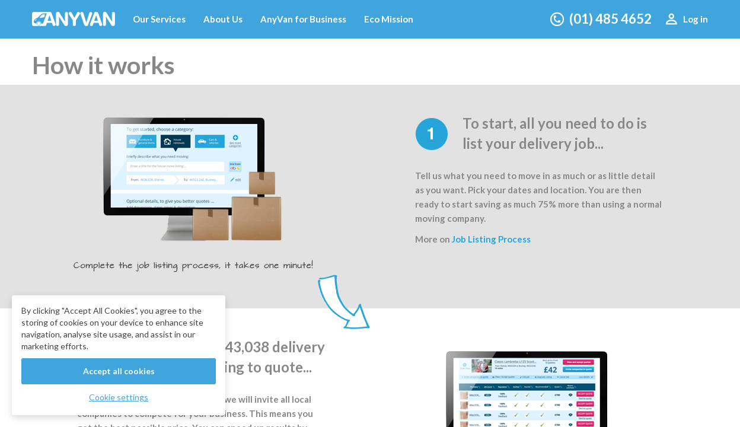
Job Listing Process (491, 239)
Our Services (159, 19)
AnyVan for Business (303, 19)
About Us (223, 19)
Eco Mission (388, 19)
